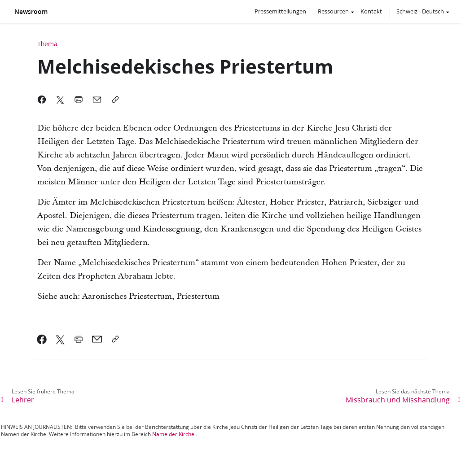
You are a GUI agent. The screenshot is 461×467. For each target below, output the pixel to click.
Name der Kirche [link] (173, 434)
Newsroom (31, 12)
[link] (42, 339)
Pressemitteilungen (280, 11)
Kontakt (371, 11)
